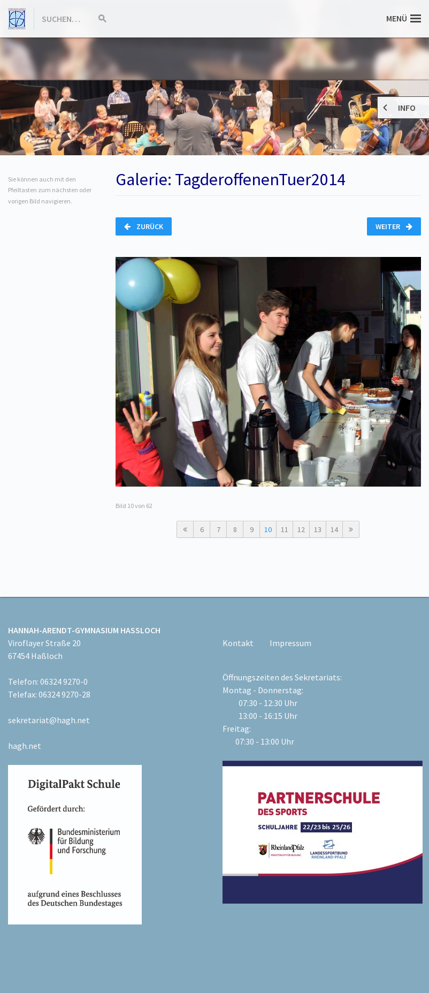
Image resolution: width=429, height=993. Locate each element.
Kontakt (238, 643)
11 (284, 529)
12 (301, 529)
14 (334, 529)
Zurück (143, 226)
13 (317, 529)
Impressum (290, 643)
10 (268, 529)
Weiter (394, 226)
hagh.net (24, 745)
